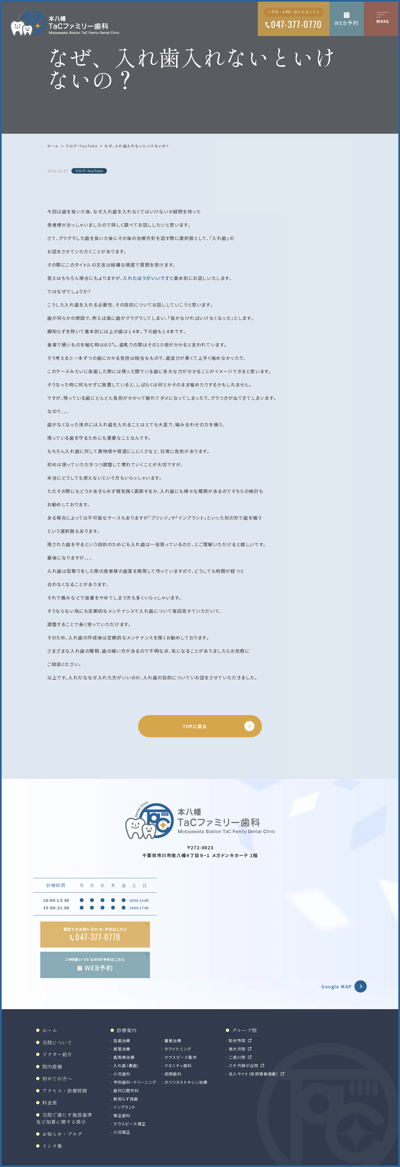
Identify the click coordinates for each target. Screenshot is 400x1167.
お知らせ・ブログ (62, 1133)
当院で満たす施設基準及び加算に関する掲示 (64, 1118)
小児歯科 (122, 1074)
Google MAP (336, 986)
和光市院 (237, 1040)
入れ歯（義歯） (126, 1065)
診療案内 (127, 1030)
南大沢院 (237, 1049)
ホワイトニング (177, 1049)
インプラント (124, 1107)
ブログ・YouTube (82, 145)
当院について (57, 1042)
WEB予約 (346, 22)
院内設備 (52, 1066)
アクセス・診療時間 (64, 1090)
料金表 (49, 1102)
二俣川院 (237, 1057)
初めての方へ (57, 1078)
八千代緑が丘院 (244, 1065)
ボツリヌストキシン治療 (186, 1082)
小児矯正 (122, 1132)
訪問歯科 (173, 1074)
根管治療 (122, 1049)
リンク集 (52, 1145)
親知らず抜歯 (125, 1099)
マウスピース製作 (180, 1057)
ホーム (53, 145)
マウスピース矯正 (129, 1124)
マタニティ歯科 (178, 1065)
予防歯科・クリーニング (134, 1082)
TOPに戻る (194, 726)
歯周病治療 (124, 1057)
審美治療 (173, 1040)
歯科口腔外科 (126, 1090)
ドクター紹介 (57, 1054)
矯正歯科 (122, 1115)
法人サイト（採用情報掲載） (254, 1074)
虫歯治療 (122, 1040)
